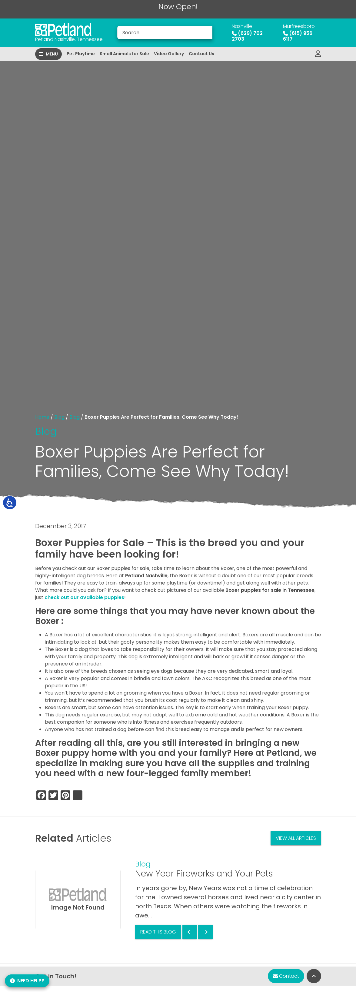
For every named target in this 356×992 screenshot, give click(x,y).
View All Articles (296, 838)
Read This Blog (158, 931)
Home (42, 417)
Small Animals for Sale (124, 54)
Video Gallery (169, 54)
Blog (59, 417)
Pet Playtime (81, 54)
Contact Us (201, 54)
